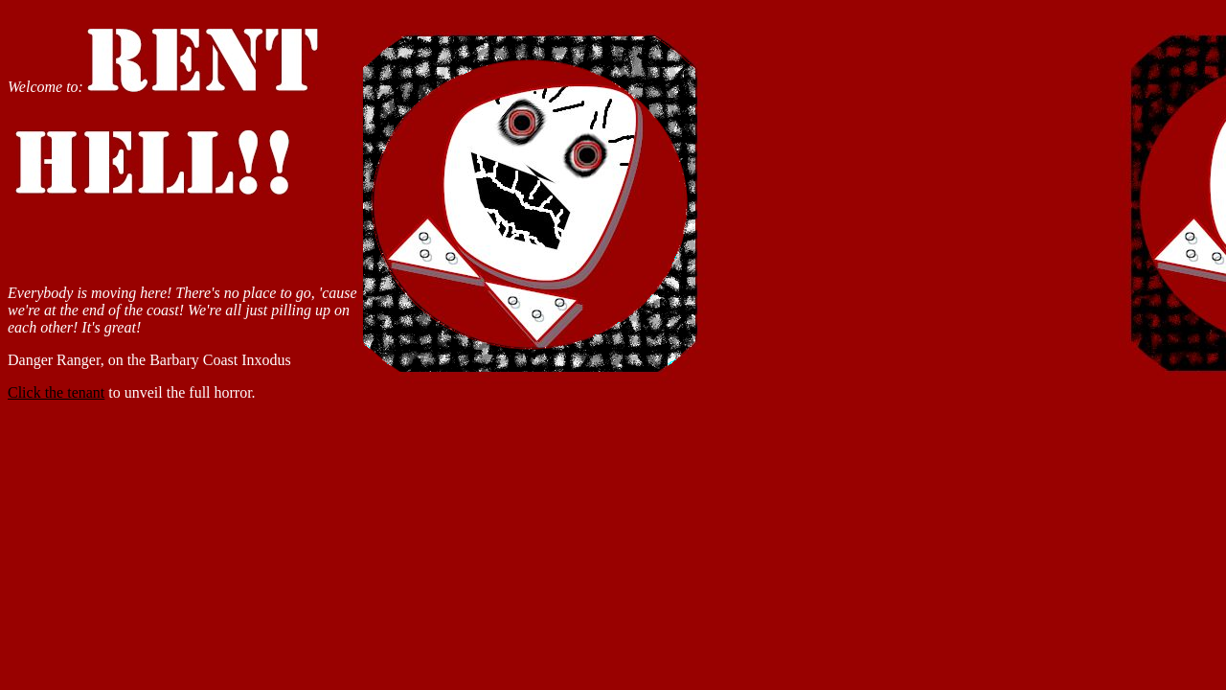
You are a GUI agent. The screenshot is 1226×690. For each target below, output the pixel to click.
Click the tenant (56, 392)
